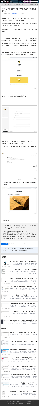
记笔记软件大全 (12, 243)
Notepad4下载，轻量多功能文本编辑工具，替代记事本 (23, 270)
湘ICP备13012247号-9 (20, 401)
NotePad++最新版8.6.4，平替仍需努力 (19, 295)
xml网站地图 (28, 401)
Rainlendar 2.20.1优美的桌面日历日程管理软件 (18, 250)
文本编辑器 (4, 243)
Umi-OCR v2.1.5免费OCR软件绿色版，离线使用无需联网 (20, 248)
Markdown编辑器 (21, 243)
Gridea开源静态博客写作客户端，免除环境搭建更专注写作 (24, 4)
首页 (2, 4)
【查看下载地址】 (5, 220)
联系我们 (33, 401)
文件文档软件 (7, 4)
